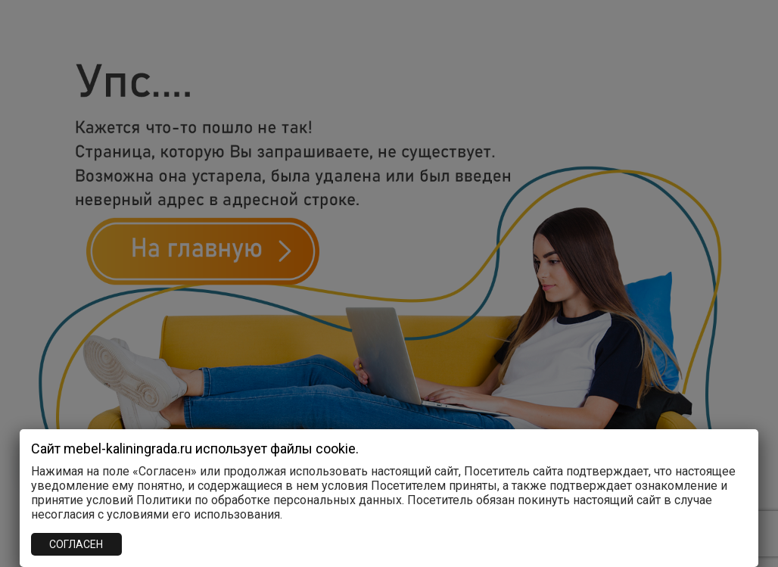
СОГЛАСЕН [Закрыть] (76, 544)
